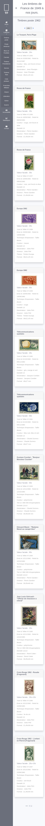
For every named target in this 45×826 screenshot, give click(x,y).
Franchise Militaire (6, 87)
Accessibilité (6, 111)
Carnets (6, 57)
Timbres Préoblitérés (6, 63)
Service (6, 68)
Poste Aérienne (6, 45)
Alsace (6, 92)
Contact (6, 127)
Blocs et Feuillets (6, 52)
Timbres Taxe (6, 74)
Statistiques (6, 119)
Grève (6, 100)
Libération (6, 96)
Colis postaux (6, 80)
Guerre (6, 105)
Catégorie (6, 31)
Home (6, 23)
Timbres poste (6, 39)
